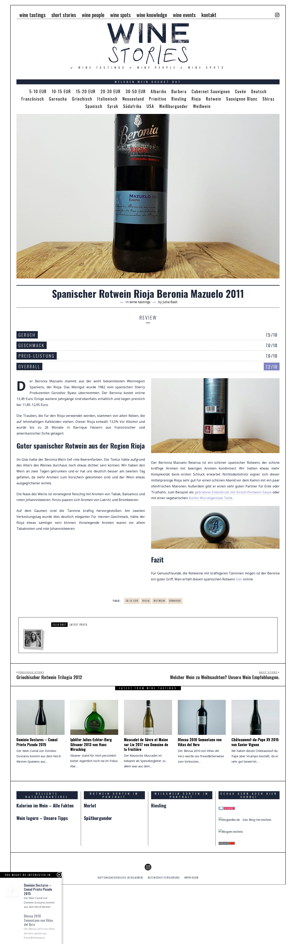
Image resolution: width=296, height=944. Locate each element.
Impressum (191, 934)
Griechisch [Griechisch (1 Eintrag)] (82, 99)
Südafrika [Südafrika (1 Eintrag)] (132, 106)
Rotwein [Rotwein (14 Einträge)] (213, 99)
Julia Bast (59, 624)
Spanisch (175, 600)
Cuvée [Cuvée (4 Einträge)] (240, 91)
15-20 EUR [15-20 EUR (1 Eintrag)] (86, 91)
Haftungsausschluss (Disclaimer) (120, 934)
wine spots (120, 15)
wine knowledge (151, 15)
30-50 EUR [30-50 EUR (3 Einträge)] (136, 91)
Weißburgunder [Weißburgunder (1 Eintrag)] (173, 106)
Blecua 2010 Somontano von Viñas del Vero (200, 748)
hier (239, 579)
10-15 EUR (132, 600)
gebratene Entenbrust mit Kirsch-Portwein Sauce (233, 492)
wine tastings (32, 15)
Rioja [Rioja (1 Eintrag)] (196, 99)
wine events (184, 15)
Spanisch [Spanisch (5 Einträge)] (93, 106)
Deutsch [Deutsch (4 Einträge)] (259, 91)
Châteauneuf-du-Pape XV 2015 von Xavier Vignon (255, 748)
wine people (93, 15)
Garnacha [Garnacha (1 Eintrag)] (58, 99)
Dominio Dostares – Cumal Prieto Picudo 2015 (37, 748)
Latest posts (78, 624)
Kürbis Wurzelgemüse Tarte (210, 498)
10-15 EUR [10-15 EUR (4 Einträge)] (61, 91)
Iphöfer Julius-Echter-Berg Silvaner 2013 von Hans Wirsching (91, 750)
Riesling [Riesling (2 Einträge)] (179, 99)
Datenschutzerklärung (164, 934)
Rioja (146, 600)
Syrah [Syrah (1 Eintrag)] (112, 106)
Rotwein (159, 600)
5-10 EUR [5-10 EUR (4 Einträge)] (38, 91)
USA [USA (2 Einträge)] (150, 106)
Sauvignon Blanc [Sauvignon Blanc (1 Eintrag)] (242, 99)
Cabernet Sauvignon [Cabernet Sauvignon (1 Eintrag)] (211, 91)
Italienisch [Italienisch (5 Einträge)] (107, 99)
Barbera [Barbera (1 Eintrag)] (179, 91)
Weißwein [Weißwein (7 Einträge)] (202, 106)
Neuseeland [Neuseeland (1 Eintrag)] (133, 99)
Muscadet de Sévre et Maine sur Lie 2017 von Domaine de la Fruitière (146, 750)
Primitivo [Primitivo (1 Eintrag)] (157, 99)
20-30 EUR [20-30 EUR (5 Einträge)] (111, 91)
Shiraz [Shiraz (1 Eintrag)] (268, 99)
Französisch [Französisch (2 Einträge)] (32, 99)
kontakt (208, 15)
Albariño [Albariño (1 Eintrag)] (158, 91)
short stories (63, 15)
